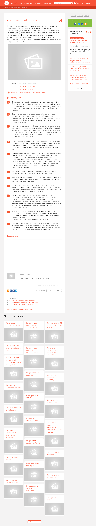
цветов (57, 118)
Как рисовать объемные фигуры (13, 324)
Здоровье (38, 3)
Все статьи (80, 88)
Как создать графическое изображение (22, 300)
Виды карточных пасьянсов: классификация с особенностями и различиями (80, 60)
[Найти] (71, 3)
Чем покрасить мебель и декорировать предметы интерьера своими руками (78, 77)
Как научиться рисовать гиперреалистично (34, 350)
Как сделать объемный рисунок (13, 386)
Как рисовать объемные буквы (33, 442)
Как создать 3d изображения (53, 401)
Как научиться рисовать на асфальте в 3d (32, 325)
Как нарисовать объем (32, 396)
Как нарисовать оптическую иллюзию (32, 488)
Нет (58, 290)
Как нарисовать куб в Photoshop (13, 408)
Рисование (24, 7)
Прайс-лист (80, 15)
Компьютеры (47, 3)
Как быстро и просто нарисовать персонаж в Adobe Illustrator (54, 427)
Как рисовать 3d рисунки (32, 374)
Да (50, 290)
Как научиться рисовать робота (12, 481)
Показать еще (34, 522)
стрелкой (42, 132)
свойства (22, 114)
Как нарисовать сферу (12, 458)
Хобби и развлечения (15, 7)
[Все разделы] (87, 3)
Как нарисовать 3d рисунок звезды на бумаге (33, 278)
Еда (21, 3)
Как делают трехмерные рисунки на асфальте (11, 433)
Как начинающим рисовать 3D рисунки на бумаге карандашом (13, 361)
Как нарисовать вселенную (53, 476)
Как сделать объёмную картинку (51, 377)
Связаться (86, 15)
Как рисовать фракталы (27, 86)
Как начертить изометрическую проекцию (23, 302)
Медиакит (73, 15)
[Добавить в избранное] (60, 20)
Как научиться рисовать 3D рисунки (21, 304)
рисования (19, 102)
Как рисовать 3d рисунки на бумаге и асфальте (13, 347)
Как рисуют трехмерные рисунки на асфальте (52, 351)
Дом (31, 3)
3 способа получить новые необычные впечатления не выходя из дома (79, 68)
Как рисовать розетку (26, 89)
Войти (76, 3)
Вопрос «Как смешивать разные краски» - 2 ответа (28, 92)
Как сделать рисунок (51, 498)
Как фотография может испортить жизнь (79, 41)
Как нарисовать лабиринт (53, 453)
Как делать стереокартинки (32, 419)
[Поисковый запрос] (63, 3)
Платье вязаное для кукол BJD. (80, 84)
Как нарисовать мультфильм (32, 464)
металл (52, 120)
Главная (6, 7)
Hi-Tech (26, 3)
